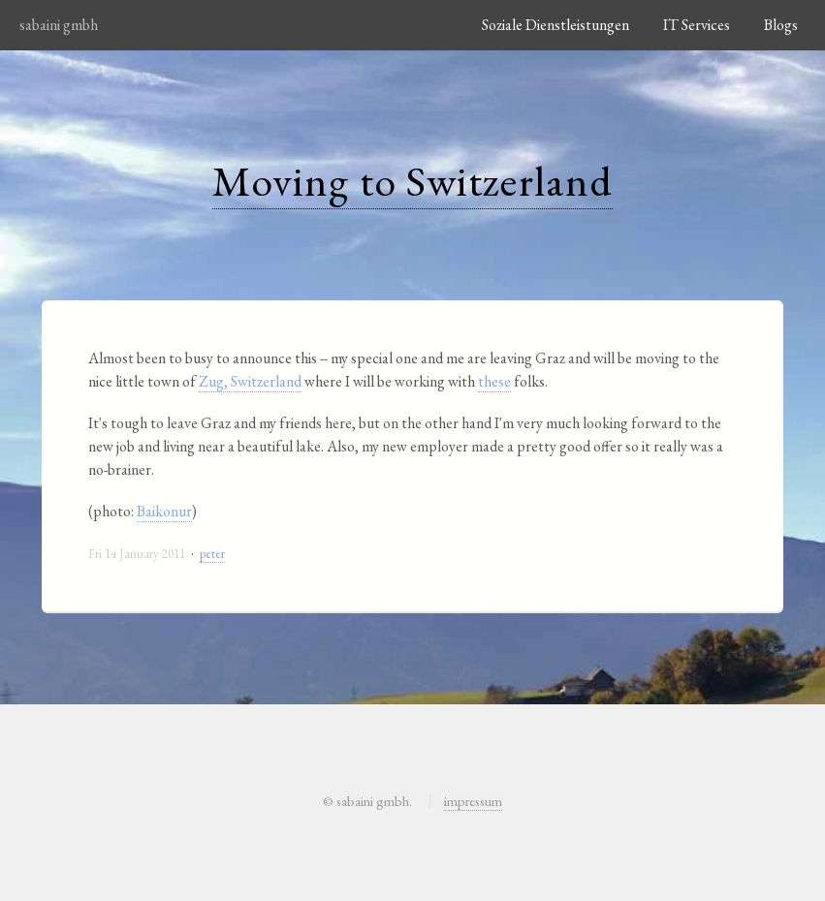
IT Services (696, 25)
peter (212, 553)
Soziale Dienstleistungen (555, 25)
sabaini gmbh (58, 25)
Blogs (781, 25)
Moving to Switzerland (412, 180)
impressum (473, 801)
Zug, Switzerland (250, 381)
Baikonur (164, 511)
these (494, 381)
